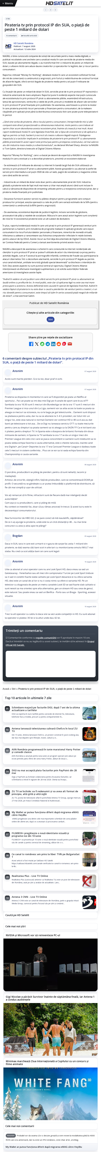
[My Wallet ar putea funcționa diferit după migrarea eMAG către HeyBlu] (89, 818)
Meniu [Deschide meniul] (8, 3)
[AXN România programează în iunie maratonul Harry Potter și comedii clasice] (89, 755)
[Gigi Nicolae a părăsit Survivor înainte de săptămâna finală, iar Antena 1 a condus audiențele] (50, 1029)
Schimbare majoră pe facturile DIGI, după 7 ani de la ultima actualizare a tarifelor (46, 709)
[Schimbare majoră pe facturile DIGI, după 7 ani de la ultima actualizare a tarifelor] (89, 713)
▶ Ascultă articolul (29, 35)
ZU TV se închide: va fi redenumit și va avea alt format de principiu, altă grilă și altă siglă (45, 792)
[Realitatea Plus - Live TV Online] (89, 882)
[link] (50, 713)
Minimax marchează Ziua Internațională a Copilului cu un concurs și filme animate (47, 1063)
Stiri (8, 19)
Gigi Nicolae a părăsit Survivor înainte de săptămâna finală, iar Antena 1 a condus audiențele (50, 998)
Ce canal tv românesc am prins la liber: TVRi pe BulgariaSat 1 (46, 855)
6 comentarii (11, 35)
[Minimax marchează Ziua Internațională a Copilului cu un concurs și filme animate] (50, 1093)
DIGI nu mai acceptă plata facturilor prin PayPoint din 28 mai (44, 772)
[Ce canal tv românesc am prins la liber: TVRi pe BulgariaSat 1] (89, 860)
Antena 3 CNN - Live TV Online (29, 896)
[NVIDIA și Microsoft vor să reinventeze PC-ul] (50, 965)
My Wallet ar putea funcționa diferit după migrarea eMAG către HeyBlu (45, 813)
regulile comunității (46, 637)
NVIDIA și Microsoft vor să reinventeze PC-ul (33, 935)
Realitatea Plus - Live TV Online (30, 875)
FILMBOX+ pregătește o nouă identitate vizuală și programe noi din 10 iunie (40, 834)
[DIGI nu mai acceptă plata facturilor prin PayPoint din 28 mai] (89, 776)
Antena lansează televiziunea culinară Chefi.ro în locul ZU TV (45, 730)
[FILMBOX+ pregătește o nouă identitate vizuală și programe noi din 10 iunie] (89, 839)
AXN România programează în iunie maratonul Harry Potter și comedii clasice (46, 751)
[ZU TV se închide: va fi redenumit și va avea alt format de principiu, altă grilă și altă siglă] (89, 797)
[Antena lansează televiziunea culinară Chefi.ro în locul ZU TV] (89, 734)
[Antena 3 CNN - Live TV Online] (89, 903)
